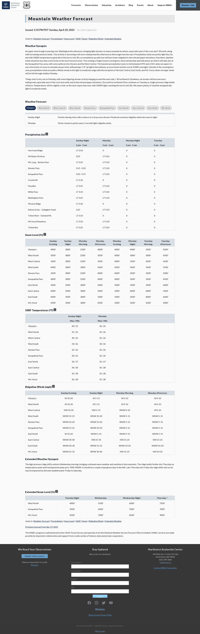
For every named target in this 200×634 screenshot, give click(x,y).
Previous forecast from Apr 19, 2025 (41, 527)
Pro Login (100, 631)
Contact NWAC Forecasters (165, 568)
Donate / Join (188, 5)
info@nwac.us (165, 562)
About (151, 5)
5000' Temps (81, 38)
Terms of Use (93, 615)
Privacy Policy (106, 615)
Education (106, 5)
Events (140, 5)
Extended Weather (113, 38)
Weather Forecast (41, 38)
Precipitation (57, 38)
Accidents (120, 5)
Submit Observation (35, 556)
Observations (91, 5)
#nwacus (34, 565)
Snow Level (69, 38)
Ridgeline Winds (96, 38)
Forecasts (76, 5)
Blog (131, 5)
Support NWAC (164, 5)
